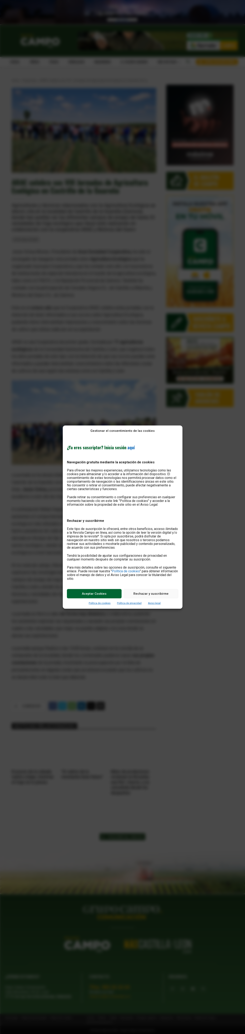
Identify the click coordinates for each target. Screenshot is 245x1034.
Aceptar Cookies (94, 594)
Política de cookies (126, 571)
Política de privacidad (129, 603)
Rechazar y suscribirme (151, 594)
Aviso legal (154, 603)
